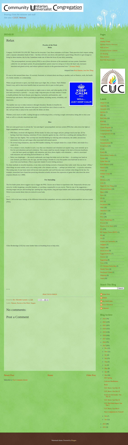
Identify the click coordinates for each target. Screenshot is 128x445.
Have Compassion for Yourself (113, 412)
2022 (104, 322)
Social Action (104, 251)
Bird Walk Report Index (107, 60)
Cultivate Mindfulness (111, 381)
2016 (104, 342)
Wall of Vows (104, 47)
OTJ (101, 214)
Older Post (91, 375)
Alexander (103, 109)
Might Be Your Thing (107, 186)
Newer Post (9, 375)
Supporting (103, 260)
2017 (104, 339)
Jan (106, 419)
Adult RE (103, 106)
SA (101, 238)
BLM (102, 121)
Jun (106, 365)
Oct (106, 355)
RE (101, 229)
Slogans (33, 303)
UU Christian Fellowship (108, 266)
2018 (104, 335)
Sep (106, 358)
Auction (102, 112)
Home (50, 375)
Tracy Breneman (108, 305)
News (102, 195)
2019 (104, 332)
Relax (106, 385)
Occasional (103, 204)
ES (101, 149)
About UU (103, 103)
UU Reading (104, 54)
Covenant (103, 140)
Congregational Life (106, 134)
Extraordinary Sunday (107, 155)
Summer (103, 257)
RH (101, 235)
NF (101, 198)
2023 (104, 319)
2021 (104, 325)
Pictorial (103, 223)
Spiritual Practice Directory (108, 44)
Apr (106, 372)
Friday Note (104, 161)
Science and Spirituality (107, 241)
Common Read (105, 130)
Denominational (105, 143)
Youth (102, 278)
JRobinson (103, 180)
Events (102, 152)
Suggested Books (105, 254)
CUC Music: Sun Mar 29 (112, 388)
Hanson (13, 303)
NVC (102, 201)
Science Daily (74, 66)
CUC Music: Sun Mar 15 (112, 400)
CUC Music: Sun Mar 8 (111, 408)
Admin (105, 298)
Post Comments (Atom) (20, 380)
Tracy (102, 263)
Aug (106, 362)
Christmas (103, 124)
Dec (106, 348)
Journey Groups (105, 41)
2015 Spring (108, 378)
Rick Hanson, (83, 70)
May (106, 368)
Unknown (106, 308)
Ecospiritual (104, 146)
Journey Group (105, 174)
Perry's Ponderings (106, 220)
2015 (104, 345)
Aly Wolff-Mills (108, 301)
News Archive (104, 57)
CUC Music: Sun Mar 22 (112, 391)
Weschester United (106, 272)
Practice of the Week (23, 303)
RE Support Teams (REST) (108, 232)
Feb (106, 416)
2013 (104, 427)
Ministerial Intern (105, 189)
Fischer (102, 158)
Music (102, 192)
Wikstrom (103, 275)
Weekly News (104, 269)
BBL (101, 115)
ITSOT (102, 171)
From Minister (104, 164)
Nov (106, 352)
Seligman (103, 244)
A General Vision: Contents (108, 51)
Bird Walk (103, 118)
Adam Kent (106, 294)
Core (101, 137)
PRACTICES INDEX (50, 294)
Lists (101, 183)
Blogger (73, 440)
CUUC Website (19, 17)
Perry (102, 217)
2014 (104, 424)
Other (102, 207)
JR (101, 177)
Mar (106, 375)
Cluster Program (105, 127)
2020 (104, 329)
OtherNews (103, 211)
